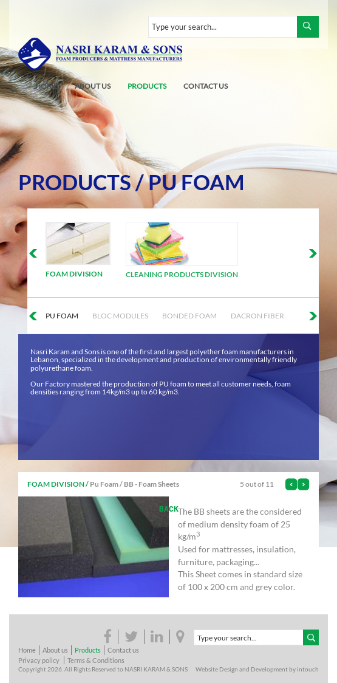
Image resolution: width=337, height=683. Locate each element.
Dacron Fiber (257, 315)
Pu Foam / (106, 484)
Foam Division (74, 273)
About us (55, 650)
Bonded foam (189, 315)
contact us (205, 86)
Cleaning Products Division (182, 274)
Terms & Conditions (95, 660)
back (169, 508)
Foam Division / (58, 484)
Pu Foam (196, 182)
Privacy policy (39, 660)
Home (27, 650)
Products (74, 182)
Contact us (123, 650)
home (46, 86)
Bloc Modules (120, 315)
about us (93, 86)
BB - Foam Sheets (151, 484)
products (147, 86)
